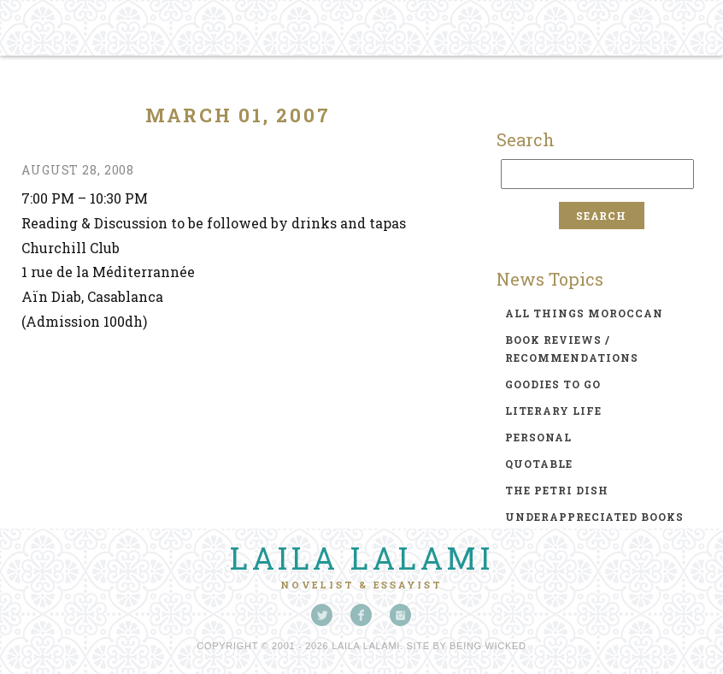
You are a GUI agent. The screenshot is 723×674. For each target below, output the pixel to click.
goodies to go (553, 384)
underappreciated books (594, 516)
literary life (553, 410)
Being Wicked (488, 646)
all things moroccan (584, 313)
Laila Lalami (361, 557)
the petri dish (556, 490)
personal (538, 437)
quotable (539, 463)
